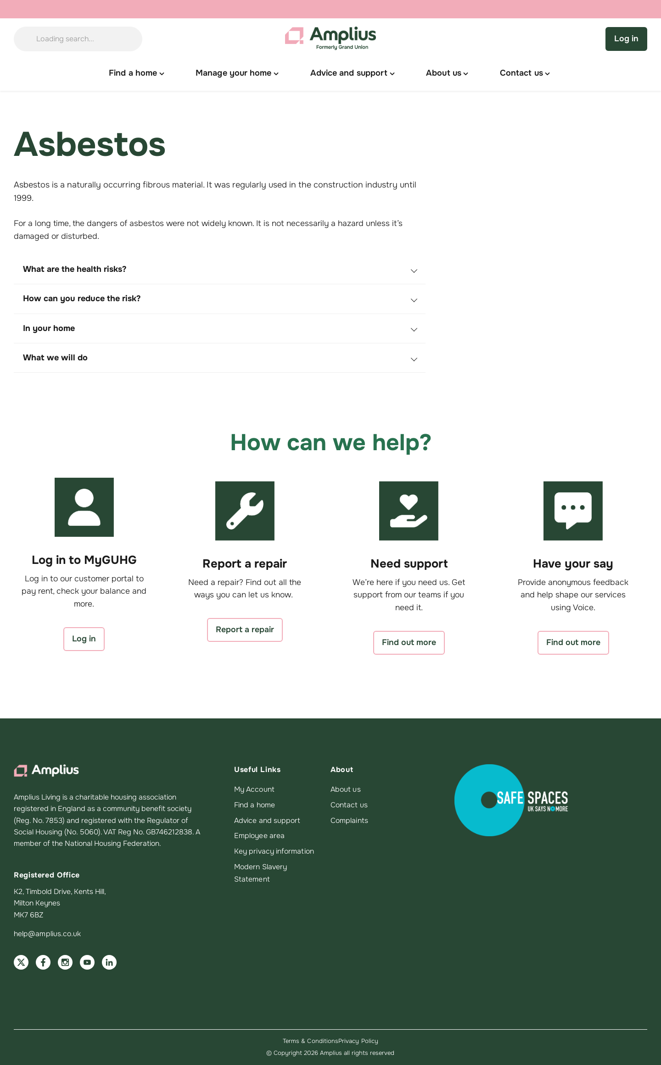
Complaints (349, 820)
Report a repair (245, 629)
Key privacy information (274, 851)
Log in (626, 38)
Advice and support (267, 820)
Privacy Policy (358, 1041)
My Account (254, 789)
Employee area (259, 835)
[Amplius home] (330, 39)
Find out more (409, 642)
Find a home (254, 805)
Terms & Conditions (310, 1041)
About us (345, 789)
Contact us (349, 805)
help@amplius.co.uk (47, 933)
